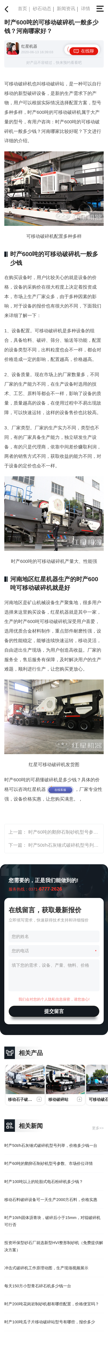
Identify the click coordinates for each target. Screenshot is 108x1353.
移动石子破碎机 (22, 1099)
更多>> (98, 1128)
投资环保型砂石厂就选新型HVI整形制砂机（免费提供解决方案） (53, 1246)
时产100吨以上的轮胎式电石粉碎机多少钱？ (43, 1181)
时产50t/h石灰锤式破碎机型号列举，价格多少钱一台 (50, 1145)
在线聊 (87, 51)
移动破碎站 (58, 1099)
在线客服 (60, 789)
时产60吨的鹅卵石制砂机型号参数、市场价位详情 (48, 1163)
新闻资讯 (66, 8)
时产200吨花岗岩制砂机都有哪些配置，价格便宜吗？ (51, 1304)
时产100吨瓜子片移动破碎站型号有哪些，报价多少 (49, 1322)
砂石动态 (42, 8)
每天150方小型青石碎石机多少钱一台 (37, 1286)
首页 (22, 8)
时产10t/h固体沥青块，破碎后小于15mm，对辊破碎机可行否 (52, 1221)
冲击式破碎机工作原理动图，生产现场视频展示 (46, 1268)
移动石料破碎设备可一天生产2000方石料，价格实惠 (50, 1199)
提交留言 (54, 1011)
